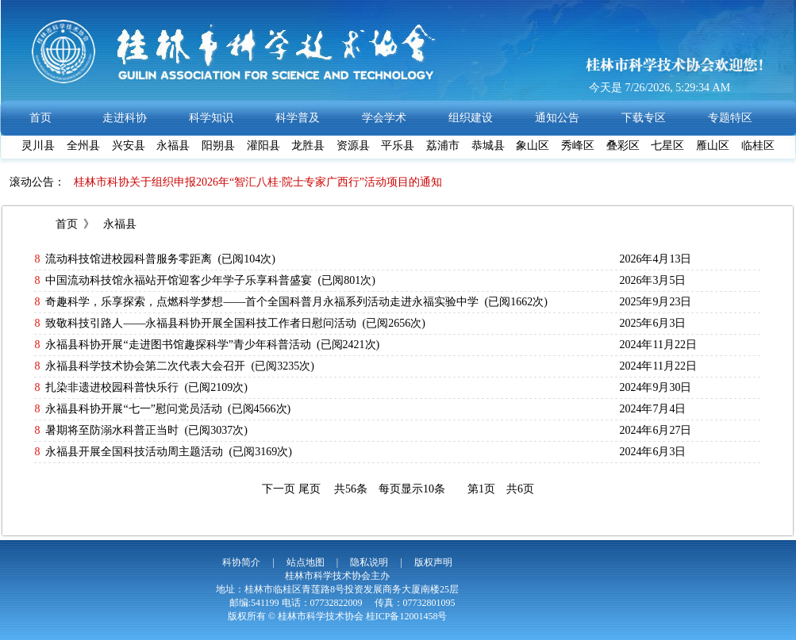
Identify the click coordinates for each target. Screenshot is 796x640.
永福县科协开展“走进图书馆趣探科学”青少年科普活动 (177, 345)
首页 (67, 224)
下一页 (278, 489)
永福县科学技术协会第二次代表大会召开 (145, 366)
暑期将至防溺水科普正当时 (112, 430)
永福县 (118, 224)
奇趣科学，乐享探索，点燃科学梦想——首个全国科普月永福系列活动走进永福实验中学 (262, 302)
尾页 (309, 489)
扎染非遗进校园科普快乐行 (112, 387)
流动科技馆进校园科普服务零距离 (128, 259)
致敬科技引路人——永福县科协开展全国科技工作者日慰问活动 (200, 323)
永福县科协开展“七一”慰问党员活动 (133, 409)
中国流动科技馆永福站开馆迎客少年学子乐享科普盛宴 (178, 280)
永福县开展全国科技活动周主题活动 (134, 452)
